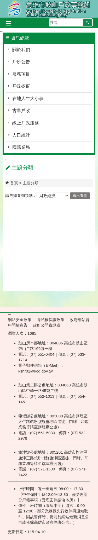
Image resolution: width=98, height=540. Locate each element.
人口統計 (21, 135)
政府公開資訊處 (46, 325)
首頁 (14, 183)
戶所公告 (21, 61)
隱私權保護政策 (50, 319)
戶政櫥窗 (21, 86)
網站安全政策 (19, 319)
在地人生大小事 (27, 98)
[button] (87, 22)
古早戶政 (21, 110)
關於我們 (21, 49)
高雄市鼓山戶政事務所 (49, 9)
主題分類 (30, 183)
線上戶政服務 (25, 122)
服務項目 (21, 74)
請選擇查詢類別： (21, 195)
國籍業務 (21, 147)
